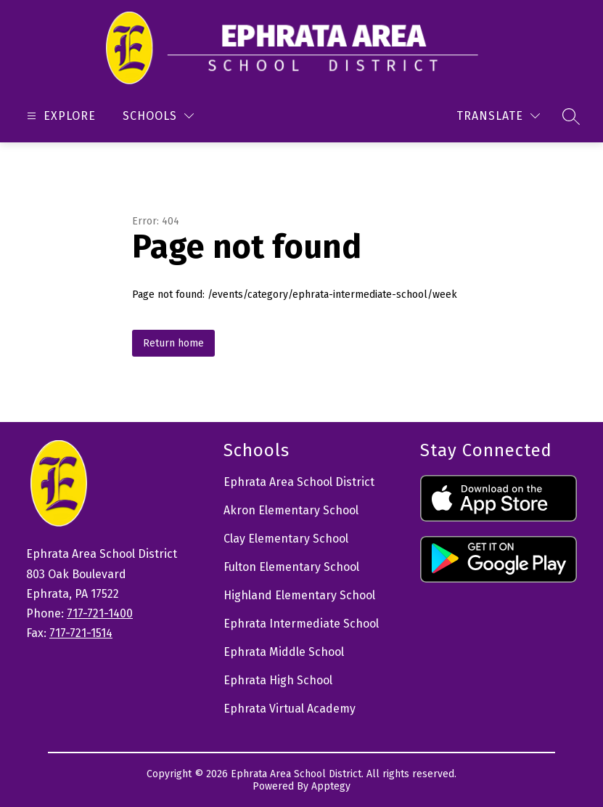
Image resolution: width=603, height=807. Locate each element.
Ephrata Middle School (283, 652)
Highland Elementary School (299, 595)
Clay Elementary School (285, 539)
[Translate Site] (498, 116)
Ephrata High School (277, 680)
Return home (173, 343)
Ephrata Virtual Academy (289, 708)
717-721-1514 (80, 633)
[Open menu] (59, 116)
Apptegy (330, 786)
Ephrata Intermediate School (301, 623)
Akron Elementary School (290, 510)
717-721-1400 (100, 613)
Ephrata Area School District (298, 482)
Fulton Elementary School (291, 567)
